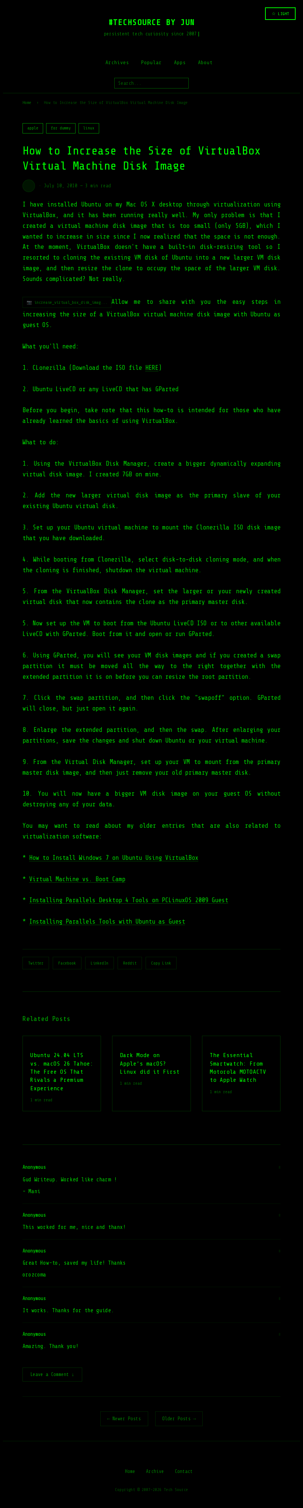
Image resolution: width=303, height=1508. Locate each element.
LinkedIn (99, 963)
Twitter (35, 963)
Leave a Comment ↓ (52, 1375)
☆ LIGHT (280, 13)
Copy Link (161, 963)
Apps (180, 62)
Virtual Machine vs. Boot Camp (77, 879)
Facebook (67, 963)
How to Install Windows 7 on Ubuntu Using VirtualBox (113, 857)
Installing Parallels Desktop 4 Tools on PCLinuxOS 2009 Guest (128, 900)
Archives (117, 62)
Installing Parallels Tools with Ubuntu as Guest (107, 921)
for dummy (61, 128)
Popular (151, 62)
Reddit (129, 963)
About (205, 62)
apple (32, 128)
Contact (184, 1472)
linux (88, 128)
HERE (152, 367)
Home (26, 102)
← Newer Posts (124, 1419)
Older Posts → (179, 1419)
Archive (155, 1472)
